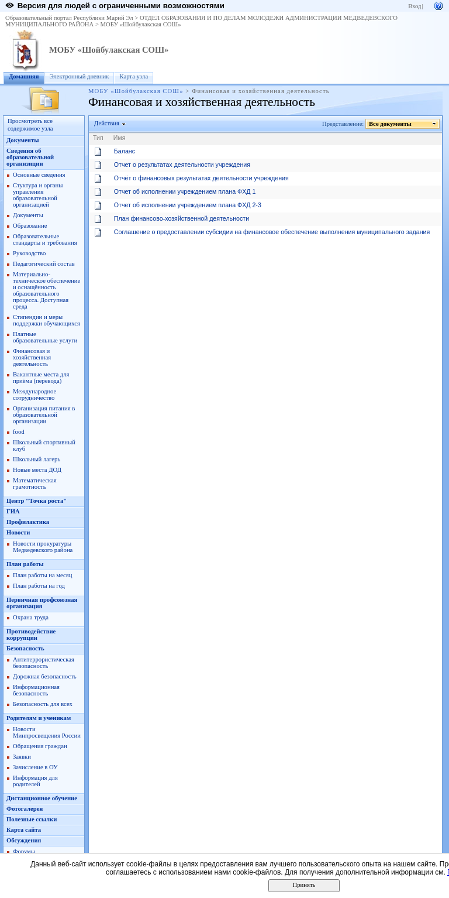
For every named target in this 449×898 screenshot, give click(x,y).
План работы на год (39, 585)
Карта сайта (23, 830)
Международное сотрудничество (34, 394)
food (19, 432)
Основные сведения (39, 175)
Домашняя (24, 76)
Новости (18, 532)
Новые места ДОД (37, 470)
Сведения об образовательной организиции (30, 157)
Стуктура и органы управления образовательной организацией (38, 195)
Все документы (390, 124)
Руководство (29, 253)
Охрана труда (31, 617)
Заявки (22, 756)
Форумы (24, 851)
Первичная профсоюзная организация (41, 603)
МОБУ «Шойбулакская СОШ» (141, 24)
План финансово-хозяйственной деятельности (181, 218)
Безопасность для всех (42, 704)
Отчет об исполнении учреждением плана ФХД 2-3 (187, 204)
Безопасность (25, 648)
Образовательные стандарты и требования (45, 239)
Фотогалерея (24, 809)
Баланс (124, 151)
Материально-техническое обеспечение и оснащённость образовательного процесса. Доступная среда (46, 290)
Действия (107, 123)
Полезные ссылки (31, 819)
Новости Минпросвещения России (47, 732)
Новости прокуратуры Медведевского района (42, 546)
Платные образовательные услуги (45, 337)
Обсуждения (23, 840)
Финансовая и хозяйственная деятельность (32, 357)
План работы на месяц (42, 575)
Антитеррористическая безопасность (43, 662)
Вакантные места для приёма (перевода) (41, 377)
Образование (30, 225)
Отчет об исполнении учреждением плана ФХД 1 (185, 191)
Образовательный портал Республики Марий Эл (69, 18)
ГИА (13, 511)
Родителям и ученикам (38, 718)
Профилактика (27, 522)
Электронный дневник (79, 76)
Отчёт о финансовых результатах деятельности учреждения (201, 177)
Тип (98, 137)
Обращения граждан (40, 746)
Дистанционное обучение (41, 798)
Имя (119, 137)
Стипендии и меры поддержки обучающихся (46, 320)
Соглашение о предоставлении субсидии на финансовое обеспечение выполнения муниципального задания (272, 231)
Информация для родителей (35, 780)
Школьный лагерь (36, 459)
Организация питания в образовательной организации (44, 414)
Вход (414, 6)
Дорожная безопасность (45, 676)
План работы (25, 564)
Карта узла (133, 76)
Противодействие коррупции (31, 634)
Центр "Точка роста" (36, 501)
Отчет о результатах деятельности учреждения (182, 164)
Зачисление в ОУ (35, 767)
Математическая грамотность (35, 483)
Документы (22, 140)
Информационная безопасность (36, 690)
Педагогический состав (44, 264)
